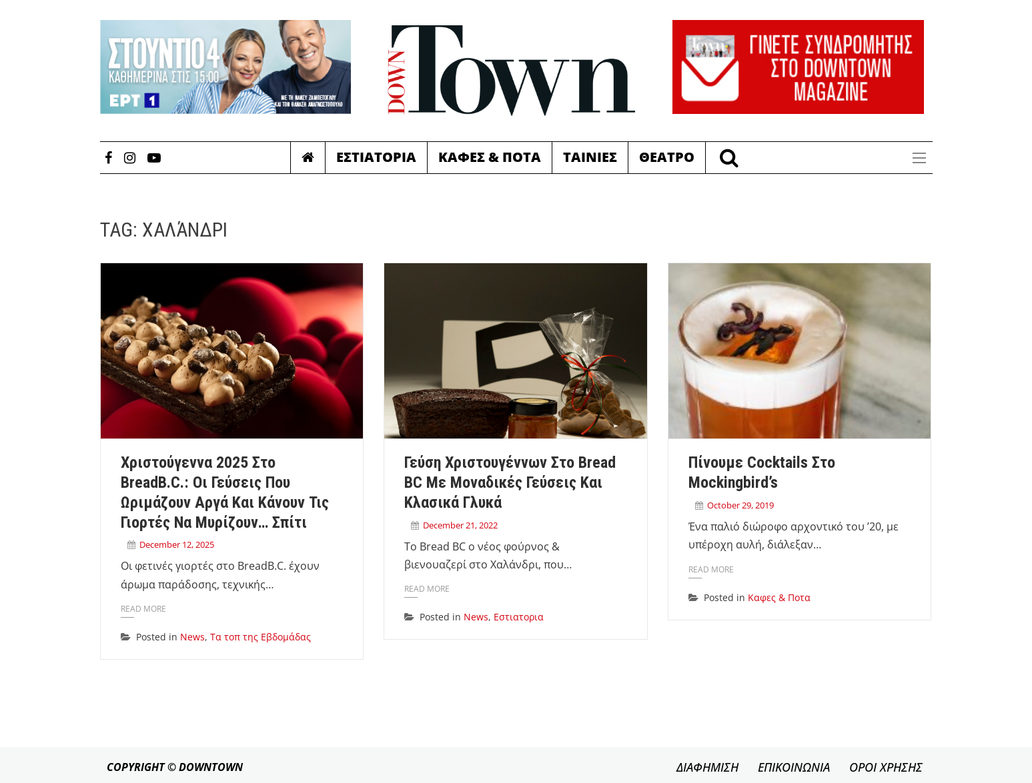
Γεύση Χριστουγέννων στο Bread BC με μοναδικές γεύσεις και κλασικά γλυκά (510, 482)
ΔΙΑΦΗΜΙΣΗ (707, 767)
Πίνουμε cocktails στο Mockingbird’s (761, 472)
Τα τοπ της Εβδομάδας (260, 636)
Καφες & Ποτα (489, 157)
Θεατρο (666, 157)
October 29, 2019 (740, 505)
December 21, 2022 (460, 525)
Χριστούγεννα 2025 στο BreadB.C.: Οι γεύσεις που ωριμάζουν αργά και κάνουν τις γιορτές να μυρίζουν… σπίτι (225, 492)
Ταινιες (590, 157)
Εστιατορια (376, 157)
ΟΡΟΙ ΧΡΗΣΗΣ (886, 767)
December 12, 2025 (176, 544)
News (192, 636)
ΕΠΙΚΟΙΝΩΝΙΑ (794, 767)
